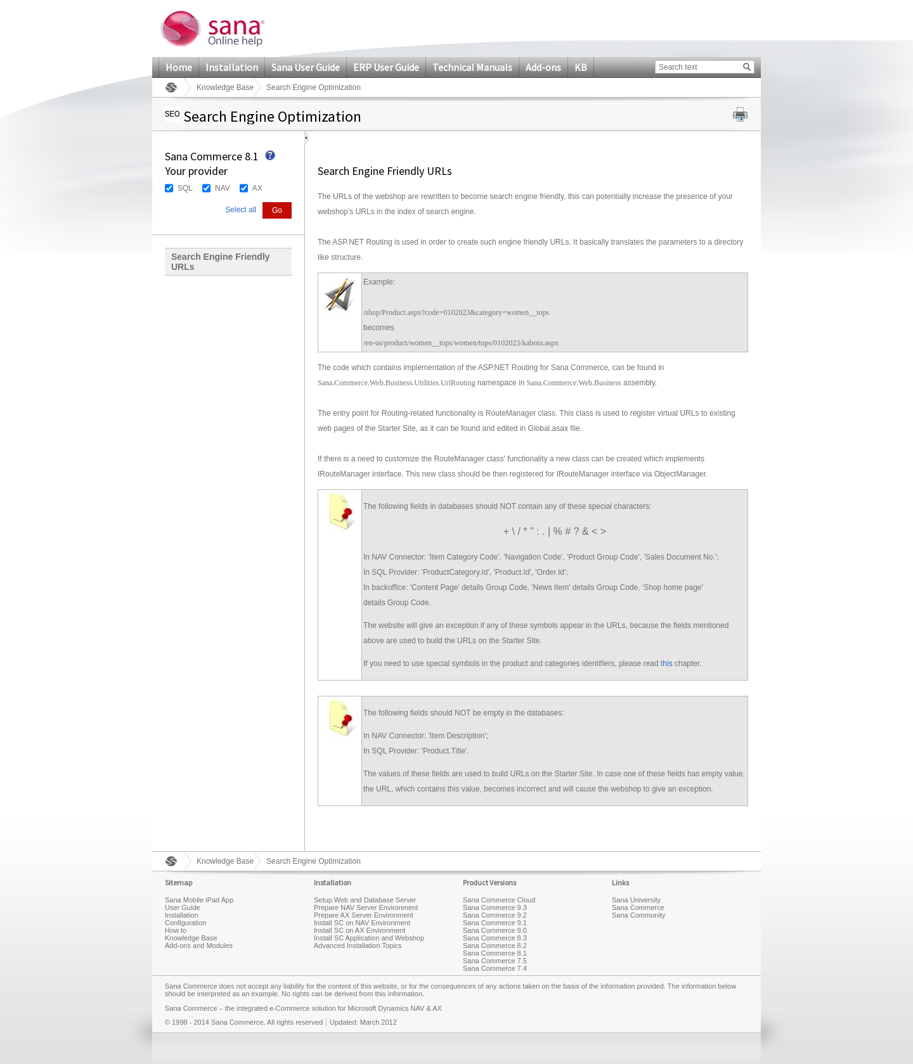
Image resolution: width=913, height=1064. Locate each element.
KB (580, 67)
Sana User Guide (305, 67)
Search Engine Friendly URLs (220, 262)
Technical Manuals (472, 67)
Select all (240, 209)
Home (178, 67)
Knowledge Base (225, 87)
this (667, 663)
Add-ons (543, 67)
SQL (185, 188)
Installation (231, 67)
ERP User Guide (386, 67)
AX (257, 188)
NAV (222, 188)
